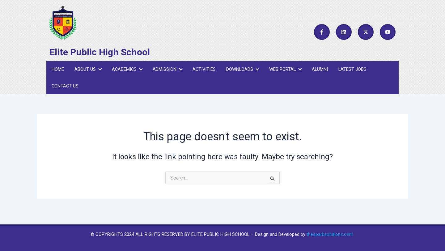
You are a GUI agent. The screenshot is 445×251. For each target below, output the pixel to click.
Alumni (317, 71)
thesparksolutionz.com (330, 234)
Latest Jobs (349, 71)
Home (57, 71)
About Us (87, 71)
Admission (165, 71)
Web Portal (283, 71)
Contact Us (65, 90)
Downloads (240, 71)
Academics (125, 71)
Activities (202, 71)
